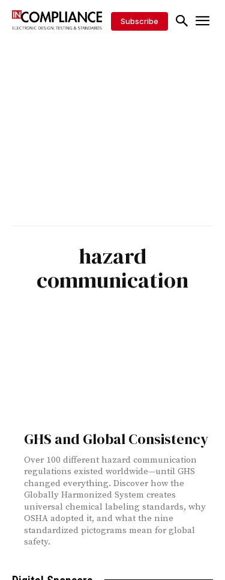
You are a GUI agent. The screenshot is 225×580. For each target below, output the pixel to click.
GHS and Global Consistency (116, 439)
